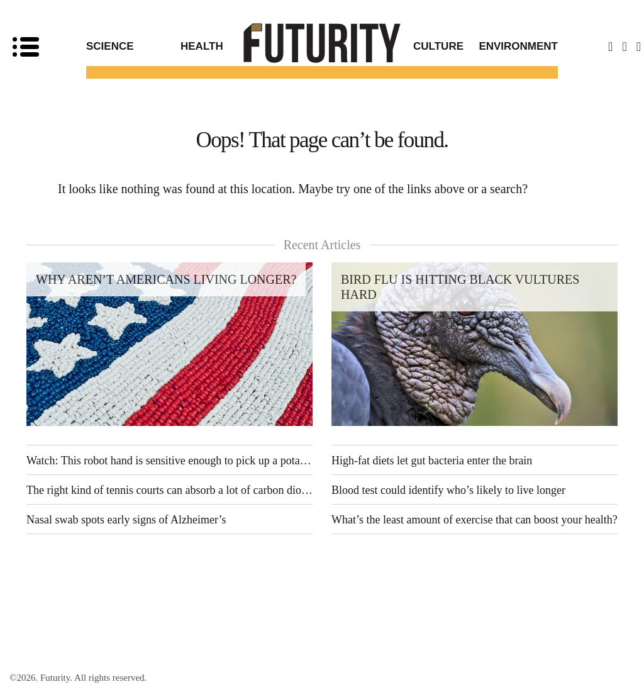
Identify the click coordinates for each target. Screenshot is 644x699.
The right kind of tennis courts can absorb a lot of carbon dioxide (169, 490)
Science (110, 46)
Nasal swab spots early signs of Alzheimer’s (126, 519)
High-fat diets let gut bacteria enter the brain (431, 460)
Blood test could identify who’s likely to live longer (448, 490)
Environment (518, 46)
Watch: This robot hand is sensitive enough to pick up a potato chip (169, 460)
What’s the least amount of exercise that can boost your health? (474, 519)
